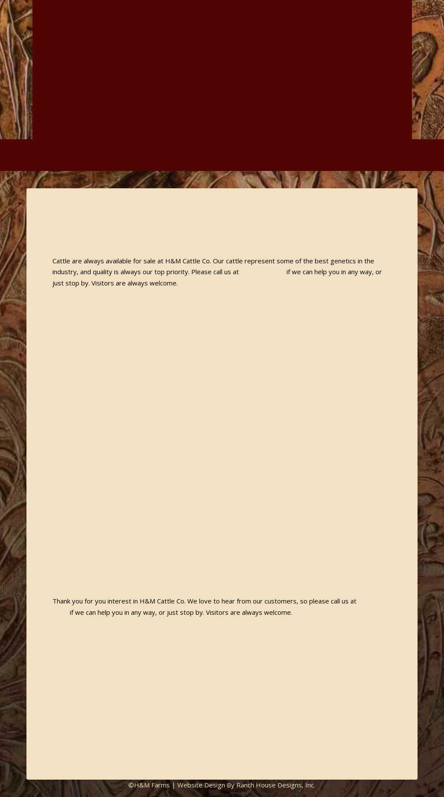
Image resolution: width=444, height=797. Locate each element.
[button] (434, 155)
